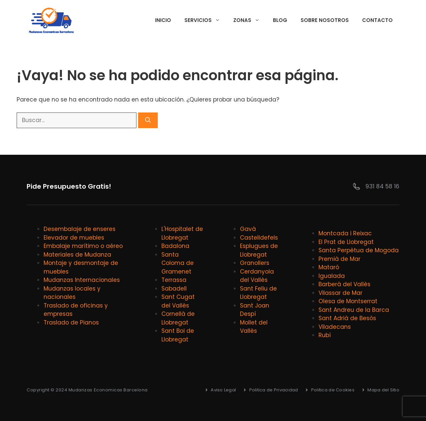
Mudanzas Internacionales (82, 280)
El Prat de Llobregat (346, 242)
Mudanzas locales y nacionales (72, 293)
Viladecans (335, 327)
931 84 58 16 (382, 186)
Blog (280, 20)
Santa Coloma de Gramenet (177, 263)
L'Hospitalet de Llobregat (182, 233)
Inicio (163, 20)
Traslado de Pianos (71, 322)
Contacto (377, 20)
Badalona (175, 246)
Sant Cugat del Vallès (178, 301)
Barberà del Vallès (344, 284)
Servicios (205, 20)
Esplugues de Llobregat (259, 250)
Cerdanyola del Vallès (257, 276)
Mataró (329, 267)
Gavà (248, 229)
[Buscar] (148, 120)
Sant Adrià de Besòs (347, 318)
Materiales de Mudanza (77, 255)
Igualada (332, 276)
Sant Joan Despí (254, 310)
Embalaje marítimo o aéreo (83, 246)
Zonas (249, 20)
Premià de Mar (339, 259)
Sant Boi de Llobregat (177, 335)
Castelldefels (259, 238)
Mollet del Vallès (254, 326)
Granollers (254, 263)
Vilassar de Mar (340, 293)
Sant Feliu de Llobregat (258, 293)
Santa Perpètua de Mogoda (359, 250)
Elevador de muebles (74, 238)
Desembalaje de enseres (79, 229)
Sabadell (174, 289)
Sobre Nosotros (325, 20)
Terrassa (173, 280)
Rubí (325, 335)
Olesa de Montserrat (348, 301)
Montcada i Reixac (345, 233)
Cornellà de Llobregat (178, 318)
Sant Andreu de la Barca (354, 310)
